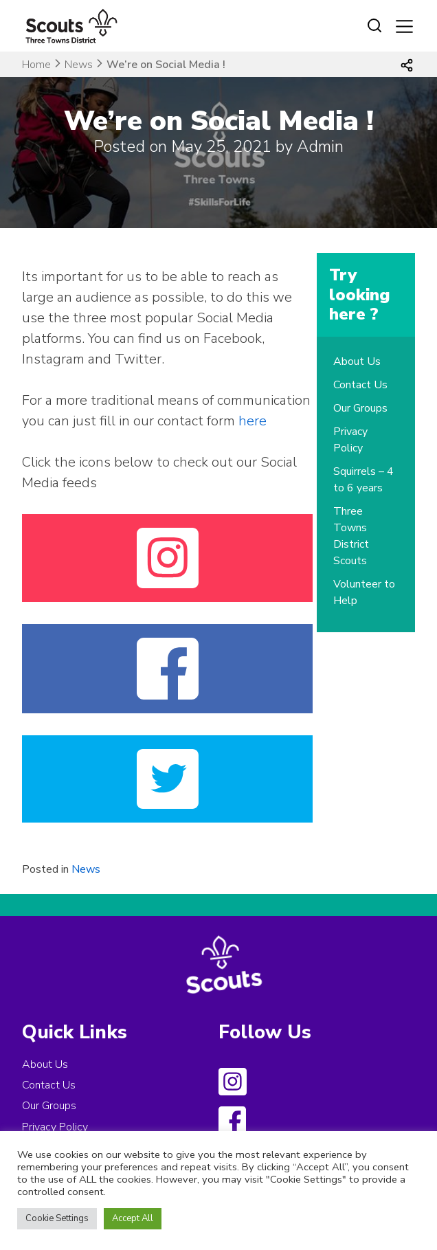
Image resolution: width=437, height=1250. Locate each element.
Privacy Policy (55, 1127)
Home (36, 64)
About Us (357, 361)
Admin (320, 146)
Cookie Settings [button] (57, 1218)
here (252, 421)
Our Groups (360, 408)
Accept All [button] (132, 1218)
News (79, 64)
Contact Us (360, 384)
